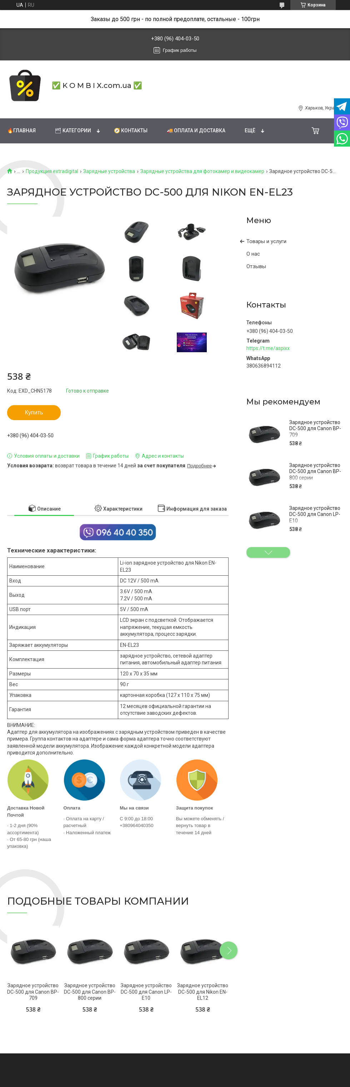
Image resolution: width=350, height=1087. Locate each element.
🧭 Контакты (131, 130)
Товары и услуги (266, 241)
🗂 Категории (73, 130)
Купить (34, 412)
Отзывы (256, 266)
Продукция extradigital (52, 171)
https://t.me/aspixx (268, 348)
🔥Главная (21, 130)
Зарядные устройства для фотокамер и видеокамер (202, 171)
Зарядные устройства (109, 171)
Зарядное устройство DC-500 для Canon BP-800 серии (315, 471)
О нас (253, 254)
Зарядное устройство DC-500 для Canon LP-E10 (314, 514)
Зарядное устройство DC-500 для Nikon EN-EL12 (202, 992)
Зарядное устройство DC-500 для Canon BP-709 (315, 428)
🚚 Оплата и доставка (196, 130)
